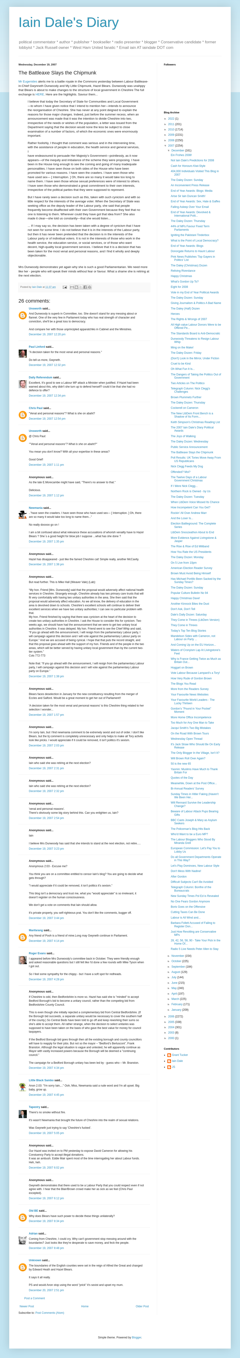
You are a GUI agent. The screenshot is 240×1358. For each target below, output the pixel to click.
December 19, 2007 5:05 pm (46, 1133)
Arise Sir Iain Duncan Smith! (188, 196)
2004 (171, 1027)
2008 (171, 140)
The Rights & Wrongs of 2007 (189, 319)
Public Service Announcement (189, 447)
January (176, 1009)
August (176, 972)
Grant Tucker (180, 1055)
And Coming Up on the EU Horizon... (193, 644)
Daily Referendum (40, 377)
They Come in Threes (184, 625)
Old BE (33, 1210)
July (174, 977)
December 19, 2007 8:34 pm (46, 1221)
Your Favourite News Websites (189, 694)
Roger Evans (37, 953)
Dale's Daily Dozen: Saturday (189, 614)
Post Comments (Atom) (49, 1312)
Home (85, 1306)
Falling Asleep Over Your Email (190, 207)
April (174, 993)
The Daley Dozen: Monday (187, 557)
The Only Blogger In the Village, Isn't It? (195, 752)
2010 (171, 129)
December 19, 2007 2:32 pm (46, 791)
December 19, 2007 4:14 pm (46, 941)
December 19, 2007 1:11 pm (46, 464)
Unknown (35, 1260)
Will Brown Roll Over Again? (188, 758)
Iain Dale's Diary (68, 22)
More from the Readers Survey (190, 689)
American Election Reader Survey (191, 568)
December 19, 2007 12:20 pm (47, 334)
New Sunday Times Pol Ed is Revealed (195, 896)
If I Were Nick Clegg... (184, 486)
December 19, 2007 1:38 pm (46, 564)
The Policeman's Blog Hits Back (190, 829)
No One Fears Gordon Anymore (190, 901)
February (177, 1004)
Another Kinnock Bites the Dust (190, 603)
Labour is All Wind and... (186, 917)
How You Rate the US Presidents (191, 552)
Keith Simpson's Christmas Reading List (195, 422)
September (178, 966)
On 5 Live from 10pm (184, 562)
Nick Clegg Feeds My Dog (187, 466)
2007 (171, 145)
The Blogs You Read (183, 683)
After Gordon (179, 876)
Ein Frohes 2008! (181, 155)
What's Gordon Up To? (185, 281)
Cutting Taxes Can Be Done (188, 912)
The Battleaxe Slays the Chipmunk (192, 452)
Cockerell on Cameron (184, 407)
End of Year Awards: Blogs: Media (192, 190)
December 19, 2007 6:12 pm (46, 1198)
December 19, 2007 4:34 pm (46, 1067)
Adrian (33, 1233)
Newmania (35, 508)
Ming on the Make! (182, 347)
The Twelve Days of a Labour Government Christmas (189, 479)
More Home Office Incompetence (191, 717)
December (178, 150)
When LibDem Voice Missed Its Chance (195, 502)
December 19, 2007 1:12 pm (46, 495)
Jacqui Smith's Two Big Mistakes (191, 728)
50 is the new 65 (181, 763)
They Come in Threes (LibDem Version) (195, 620)
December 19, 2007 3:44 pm (46, 918)
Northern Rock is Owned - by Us (190, 491)
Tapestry (34, 1107)
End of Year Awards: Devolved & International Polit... (191, 214)
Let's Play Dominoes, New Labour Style (195, 865)
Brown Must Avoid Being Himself (191, 573)
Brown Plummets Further (186, 397)
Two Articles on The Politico (188, 383)
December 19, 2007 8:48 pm (46, 1248)
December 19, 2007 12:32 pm (47, 365)
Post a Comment (34, 1298)
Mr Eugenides (27, 81)
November (178, 955)
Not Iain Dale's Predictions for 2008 (192, 160)
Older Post (142, 1306)
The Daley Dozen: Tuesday (187, 496)
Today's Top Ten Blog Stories (188, 630)
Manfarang (36, 930)
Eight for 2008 (179, 287)
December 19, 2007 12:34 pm (47, 395)
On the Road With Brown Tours (190, 733)
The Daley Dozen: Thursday (188, 221)
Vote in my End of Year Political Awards (195, 292)
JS (173, 1067)
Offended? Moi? (180, 472)
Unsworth (35, 308)
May (174, 988)
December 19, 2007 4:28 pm (46, 979)
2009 (171, 134)
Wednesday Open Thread (186, 738)
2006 (171, 1016)
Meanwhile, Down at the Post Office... (194, 783)
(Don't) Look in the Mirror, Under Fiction (195, 358)
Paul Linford (37, 346)
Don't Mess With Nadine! (186, 871)
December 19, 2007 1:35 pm (46, 541)
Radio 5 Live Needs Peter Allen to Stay (195, 949)
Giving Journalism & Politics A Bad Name (196, 303)
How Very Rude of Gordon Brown (191, 678)
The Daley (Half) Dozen (185, 308)
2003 (171, 1032)
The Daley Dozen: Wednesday (189, 441)
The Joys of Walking (183, 436)
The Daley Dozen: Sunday (187, 180)
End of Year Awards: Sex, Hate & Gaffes (195, 201)
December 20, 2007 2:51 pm (46, 1290)
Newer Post (27, 1306)
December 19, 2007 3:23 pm (46, 848)
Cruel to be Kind (181, 363)
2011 (171, 124)
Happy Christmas (181, 276)
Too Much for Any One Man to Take (192, 722)
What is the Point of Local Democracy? (195, 240)
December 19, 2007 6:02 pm (46, 1167)
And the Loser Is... (182, 518)
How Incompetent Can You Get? (190, 507)
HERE (40, 94)
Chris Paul (35, 408)
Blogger (136, 1337)
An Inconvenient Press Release (190, 185)
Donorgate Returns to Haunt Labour (193, 251)
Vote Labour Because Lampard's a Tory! (195, 673)
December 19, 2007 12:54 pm (47, 418)
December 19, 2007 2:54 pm (46, 818)
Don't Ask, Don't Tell (183, 609)
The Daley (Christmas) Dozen (189, 265)
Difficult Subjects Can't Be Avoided (192, 882)
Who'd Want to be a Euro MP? (189, 834)
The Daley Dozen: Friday (186, 352)
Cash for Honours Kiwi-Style (188, 166)
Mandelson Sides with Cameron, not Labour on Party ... (193, 637)
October (176, 961)
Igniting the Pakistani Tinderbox (190, 235)
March (175, 999)
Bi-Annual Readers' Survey (187, 788)
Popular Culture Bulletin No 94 (189, 593)
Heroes (175, 313)
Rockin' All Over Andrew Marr (189, 513)
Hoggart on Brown (182, 667)
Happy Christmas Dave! (185, 598)
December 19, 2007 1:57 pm (46, 714)
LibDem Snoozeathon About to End (192, 532)
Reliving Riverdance (183, 270)
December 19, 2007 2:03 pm (46, 745)
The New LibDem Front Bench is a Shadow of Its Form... (192, 415)
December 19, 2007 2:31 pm (46, 768)
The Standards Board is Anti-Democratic (195, 333)
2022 (171, 118)
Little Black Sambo (41, 1080)
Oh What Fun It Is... (183, 369)
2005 (171, 1022)
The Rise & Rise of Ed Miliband (190, 546)
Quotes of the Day (182, 777)
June (174, 982)
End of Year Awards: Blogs (187, 245)
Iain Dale (177, 1061)
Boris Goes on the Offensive (188, 906)
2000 (171, 1038)
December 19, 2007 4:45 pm (46, 1094)
